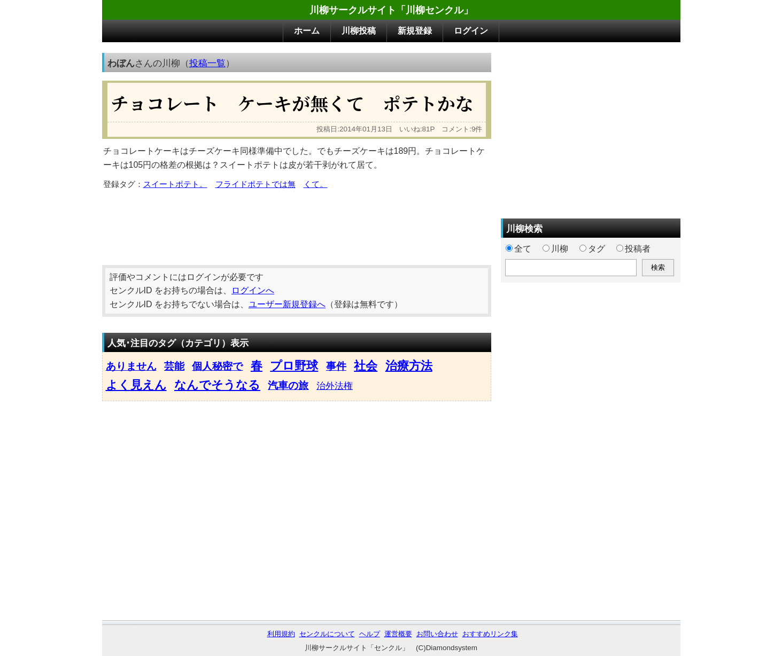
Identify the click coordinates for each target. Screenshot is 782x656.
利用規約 (281, 634)
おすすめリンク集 (490, 634)
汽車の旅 (288, 385)
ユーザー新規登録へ (287, 304)
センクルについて (327, 634)
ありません (131, 366)
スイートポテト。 (175, 184)
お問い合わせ (437, 634)
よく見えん (136, 385)
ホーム (307, 30)
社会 (365, 365)
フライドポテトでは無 (255, 184)
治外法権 (334, 385)
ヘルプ (369, 634)
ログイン (471, 30)
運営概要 (398, 634)
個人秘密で (217, 366)
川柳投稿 (359, 30)
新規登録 (415, 30)
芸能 (174, 366)
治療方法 (408, 365)
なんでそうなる (217, 385)
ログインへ (252, 290)
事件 (336, 366)
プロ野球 (294, 365)
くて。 (316, 184)
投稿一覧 (207, 63)
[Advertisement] (296, 224)
